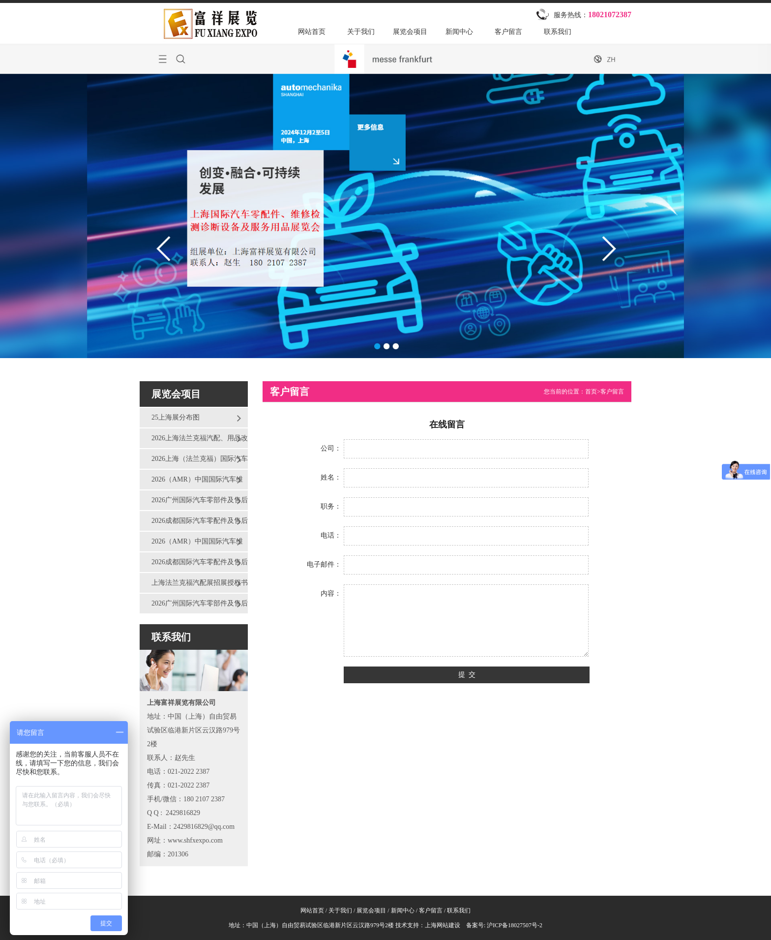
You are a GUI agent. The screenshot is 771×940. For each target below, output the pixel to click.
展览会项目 (410, 31)
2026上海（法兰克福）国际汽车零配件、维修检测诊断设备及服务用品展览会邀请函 (194, 462)
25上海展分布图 (175, 417)
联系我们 (557, 31)
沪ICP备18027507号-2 (513, 925)
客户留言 (508, 31)
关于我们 (361, 31)
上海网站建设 (442, 925)
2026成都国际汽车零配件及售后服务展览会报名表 (194, 565)
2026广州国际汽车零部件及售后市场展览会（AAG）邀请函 (194, 503)
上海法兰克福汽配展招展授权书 (199, 582)
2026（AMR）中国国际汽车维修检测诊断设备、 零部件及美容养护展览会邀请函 (192, 482)
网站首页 (312, 31)
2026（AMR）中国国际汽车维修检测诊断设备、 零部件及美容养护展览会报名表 (192, 544)
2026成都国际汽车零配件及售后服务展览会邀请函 (194, 524)
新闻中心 (459, 31)
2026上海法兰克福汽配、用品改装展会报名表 (194, 441)
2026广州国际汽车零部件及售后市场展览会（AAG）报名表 (194, 606)
